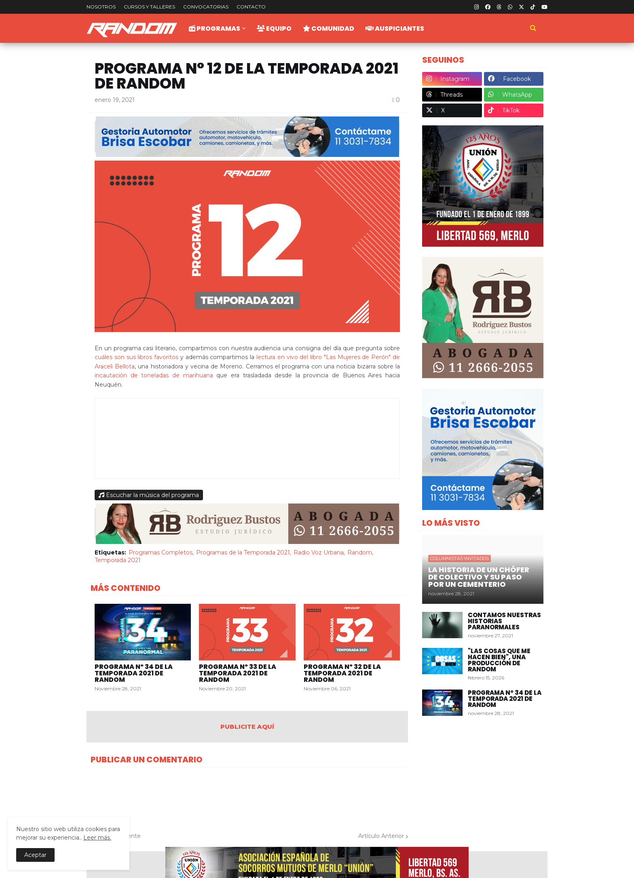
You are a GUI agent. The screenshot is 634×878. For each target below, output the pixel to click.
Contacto (251, 7)
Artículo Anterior (381, 836)
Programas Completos (160, 552)
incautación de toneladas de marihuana (154, 375)
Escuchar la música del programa (149, 495)
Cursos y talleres (149, 7)
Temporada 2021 (118, 560)
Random (359, 552)
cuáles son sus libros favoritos (136, 357)
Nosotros (101, 7)
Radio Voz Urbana (319, 552)
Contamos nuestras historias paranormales (504, 621)
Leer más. (97, 837)
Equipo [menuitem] (274, 28)
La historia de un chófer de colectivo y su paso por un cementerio (478, 577)
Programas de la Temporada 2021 (243, 552)
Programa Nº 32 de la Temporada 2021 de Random (342, 673)
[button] (532, 28)
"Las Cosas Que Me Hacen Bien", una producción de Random (499, 660)
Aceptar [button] (35, 855)
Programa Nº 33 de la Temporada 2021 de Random (237, 673)
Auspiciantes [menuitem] (395, 28)
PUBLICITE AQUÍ (247, 726)
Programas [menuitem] (214, 28)
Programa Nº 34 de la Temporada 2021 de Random (134, 673)
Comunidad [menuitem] (328, 28)
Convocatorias (205, 7)
